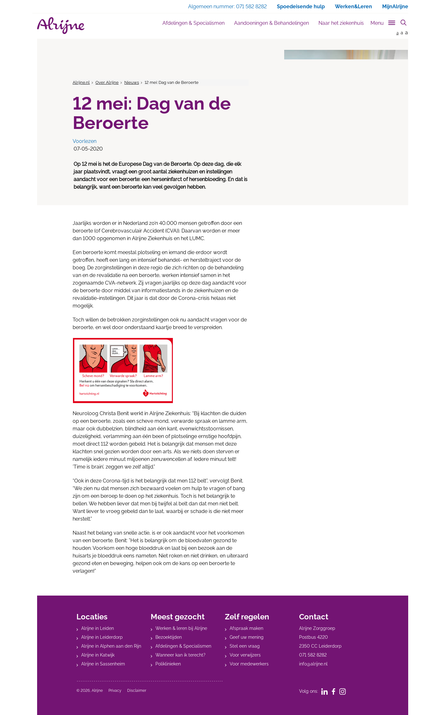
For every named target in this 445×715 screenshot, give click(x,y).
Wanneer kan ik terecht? (180, 655)
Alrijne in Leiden (97, 628)
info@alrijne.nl (313, 663)
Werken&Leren (353, 6)
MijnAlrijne (395, 6)
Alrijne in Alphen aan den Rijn (111, 646)
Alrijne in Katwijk (98, 655)
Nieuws (131, 82)
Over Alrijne (107, 82)
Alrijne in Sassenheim (103, 663)
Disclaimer (136, 690)
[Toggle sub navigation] (383, 21)
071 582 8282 (313, 655)
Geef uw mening (247, 637)
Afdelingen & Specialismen (193, 23)
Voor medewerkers (249, 663)
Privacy (114, 690)
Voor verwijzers (245, 655)
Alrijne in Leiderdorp (102, 637)
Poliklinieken (168, 663)
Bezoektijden (168, 637)
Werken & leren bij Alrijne (181, 628)
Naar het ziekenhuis (341, 23)
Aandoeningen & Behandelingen (271, 23)
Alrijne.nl (81, 82)
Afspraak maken (246, 628)
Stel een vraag (245, 646)
